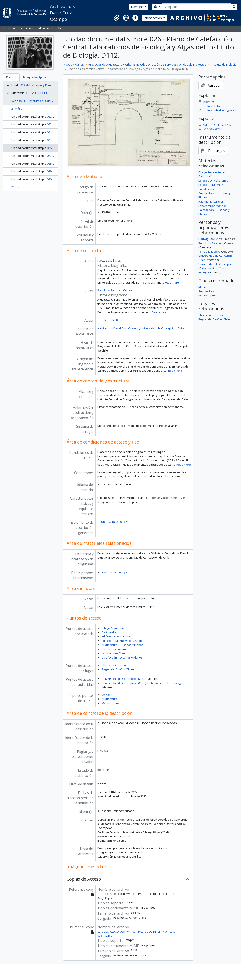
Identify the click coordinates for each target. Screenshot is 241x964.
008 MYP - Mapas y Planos (37, 85)
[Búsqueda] (196, 6)
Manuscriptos (110, 703)
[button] (116, 18)
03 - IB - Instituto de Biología (36, 101)
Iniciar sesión (153, 18)
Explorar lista (209, 106)
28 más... (17, 187)
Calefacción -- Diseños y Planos (122, 657)
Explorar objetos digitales (217, 110)
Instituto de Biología (223, 64)
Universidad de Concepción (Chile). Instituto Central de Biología (142, 683)
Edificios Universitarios (116, 636)
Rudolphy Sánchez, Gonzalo (115, 290)
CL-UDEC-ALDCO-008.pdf (112, 522)
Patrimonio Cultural (114, 649)
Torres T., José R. (108, 320)
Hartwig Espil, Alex (109, 260)
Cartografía (109, 632)
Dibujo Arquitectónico (115, 628)
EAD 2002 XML (209, 129)
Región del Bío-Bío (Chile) (118, 669)
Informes (206, 102)
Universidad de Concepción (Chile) (124, 679)
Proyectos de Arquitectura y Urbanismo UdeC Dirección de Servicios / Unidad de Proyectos (147, 64)
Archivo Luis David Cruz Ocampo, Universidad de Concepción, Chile (140, 328)
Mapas (106, 695)
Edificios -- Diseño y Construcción (123, 641)
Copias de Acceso (84, 879)
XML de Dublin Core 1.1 (215, 125)
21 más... (17, 109)
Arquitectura (110, 699)
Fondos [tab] (11, 77)
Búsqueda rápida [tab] (34, 77)
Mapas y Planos (73, 64)
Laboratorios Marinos (116, 653)
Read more (172, 282)
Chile (105, 665)
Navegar (137, 7)
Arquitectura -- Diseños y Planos (122, 645)
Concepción (118, 665)
